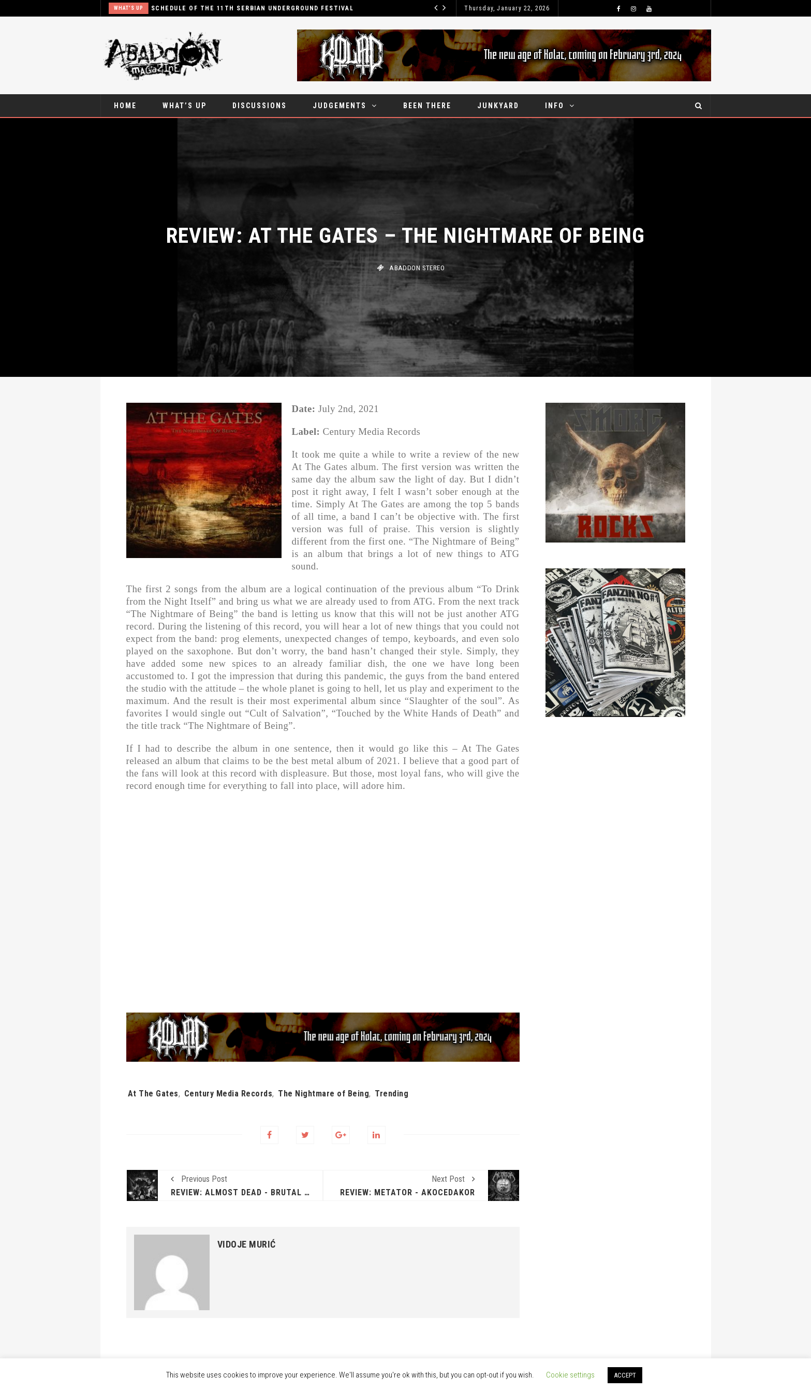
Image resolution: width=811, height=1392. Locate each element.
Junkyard (498, 105)
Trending (391, 1093)
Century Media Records (228, 1093)
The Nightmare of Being (323, 1093)
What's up (128, 8)
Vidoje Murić (246, 1244)
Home (125, 105)
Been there (427, 105)
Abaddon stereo (417, 268)
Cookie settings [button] (570, 1375)
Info (554, 105)
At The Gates (153, 1093)
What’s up (185, 105)
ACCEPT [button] (625, 1375)
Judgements (339, 105)
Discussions (259, 105)
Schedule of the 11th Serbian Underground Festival (252, 8)
